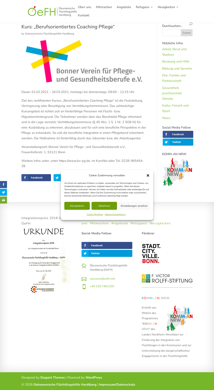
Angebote (124, 7)
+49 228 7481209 (102, 286)
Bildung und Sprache (177, 68)
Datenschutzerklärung (115, 214)
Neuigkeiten (166, 7)
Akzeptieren (77, 206)
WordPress (94, 377)
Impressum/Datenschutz (117, 384)
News (166, 118)
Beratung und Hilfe (175, 61)
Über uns (84, 7)
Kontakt (83, 15)
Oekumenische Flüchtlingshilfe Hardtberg (49, 33)
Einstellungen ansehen (134, 206)
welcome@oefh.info (102, 279)
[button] (148, 175)
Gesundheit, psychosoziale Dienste (172, 93)
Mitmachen (104, 7)
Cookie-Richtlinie (95, 214)
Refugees (143, 7)
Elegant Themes (52, 377)
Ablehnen (104, 206)
